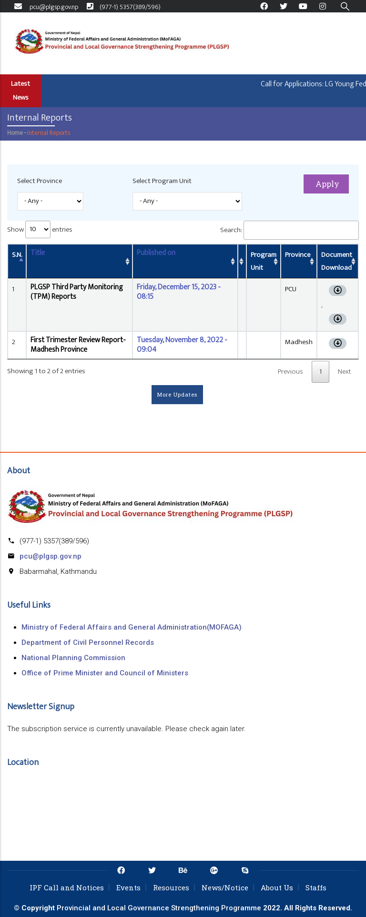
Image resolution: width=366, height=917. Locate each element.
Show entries (39, 229)
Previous (290, 371)
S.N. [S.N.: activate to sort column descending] (17, 255)
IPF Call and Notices (67, 887)
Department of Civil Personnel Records (87, 642)
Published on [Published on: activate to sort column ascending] (156, 252)
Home (15, 132)
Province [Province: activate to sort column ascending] (297, 255)
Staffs (315, 887)
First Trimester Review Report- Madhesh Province (78, 345)
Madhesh (299, 342)
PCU (290, 289)
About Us (277, 887)
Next (344, 371)
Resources (171, 887)
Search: (289, 230)
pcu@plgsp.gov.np (50, 556)
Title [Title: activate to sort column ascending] (37, 252)
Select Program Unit (162, 181)
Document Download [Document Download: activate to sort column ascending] (336, 261)
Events (128, 887)
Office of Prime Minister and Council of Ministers (104, 673)
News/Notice (225, 887)
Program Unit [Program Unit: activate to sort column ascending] (263, 261)
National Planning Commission (73, 657)
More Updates (177, 394)
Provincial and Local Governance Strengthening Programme (159, 908)
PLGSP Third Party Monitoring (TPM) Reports (76, 292)
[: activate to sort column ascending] (242, 261)
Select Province (39, 181)
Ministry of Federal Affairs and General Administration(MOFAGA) (131, 627)
